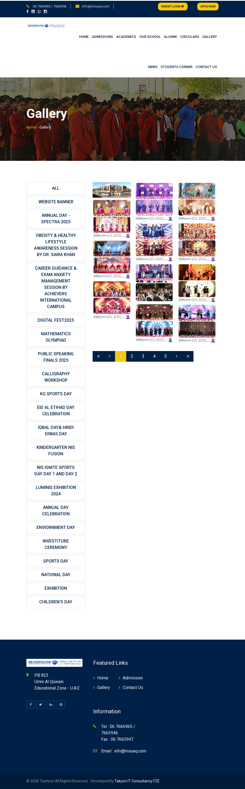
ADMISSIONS (102, 36)
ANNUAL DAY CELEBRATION (56, 510)
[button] (28, 11)
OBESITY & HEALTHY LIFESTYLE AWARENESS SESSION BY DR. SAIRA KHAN (55, 244)
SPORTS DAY (55, 560)
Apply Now (207, 5)
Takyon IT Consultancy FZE (137, 780)
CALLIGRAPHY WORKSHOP (56, 376)
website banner (55, 201)
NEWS (152, 66)
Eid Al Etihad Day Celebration (55, 410)
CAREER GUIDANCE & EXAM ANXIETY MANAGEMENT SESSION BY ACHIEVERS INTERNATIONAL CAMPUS (56, 287)
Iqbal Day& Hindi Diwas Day (56, 430)
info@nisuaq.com (95, 5)
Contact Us (133, 687)
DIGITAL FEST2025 (56, 319)
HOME (84, 36)
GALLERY (209, 36)
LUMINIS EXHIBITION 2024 (56, 490)
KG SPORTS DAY (56, 393)
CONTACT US (206, 66)
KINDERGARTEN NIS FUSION (56, 450)
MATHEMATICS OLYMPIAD (56, 336)
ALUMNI (170, 36)
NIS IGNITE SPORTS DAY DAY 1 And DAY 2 (55, 470)
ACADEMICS (126, 36)
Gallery (103, 687)
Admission (133, 677)
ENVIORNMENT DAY (56, 526)
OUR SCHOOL (150, 36)
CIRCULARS (189, 36)
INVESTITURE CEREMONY (56, 543)
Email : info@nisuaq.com (123, 750)
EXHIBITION (56, 587)
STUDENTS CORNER (176, 66)
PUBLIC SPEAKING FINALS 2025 (56, 356)
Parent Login (172, 5)
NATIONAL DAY (55, 574)
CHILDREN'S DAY (55, 601)
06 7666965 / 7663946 (49, 5)
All (56, 187)
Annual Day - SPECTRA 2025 (55, 218)
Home (31, 127)
